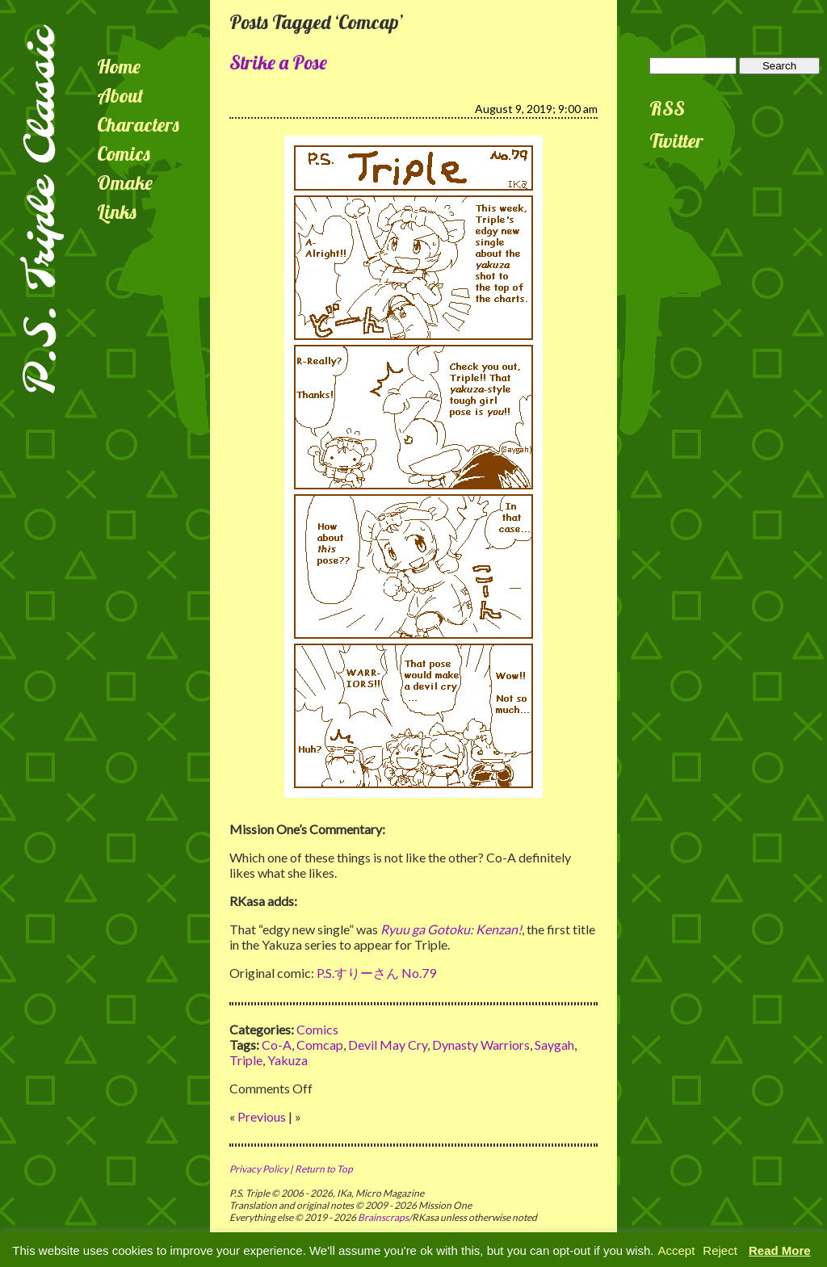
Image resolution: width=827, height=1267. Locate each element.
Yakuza (287, 1060)
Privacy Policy (258, 1169)
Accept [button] (676, 1250)
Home (119, 66)
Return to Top (324, 1169)
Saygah (554, 1044)
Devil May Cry (387, 1044)
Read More (780, 1250)
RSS (667, 108)
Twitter (676, 140)
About (120, 95)
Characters (138, 124)
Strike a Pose (278, 62)
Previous (261, 1116)
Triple (245, 1060)
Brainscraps (383, 1217)
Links (116, 211)
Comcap (319, 1044)
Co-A (277, 1044)
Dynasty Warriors (481, 1044)
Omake (125, 182)
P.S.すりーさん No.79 (376, 972)
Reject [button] (720, 1250)
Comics (123, 153)
